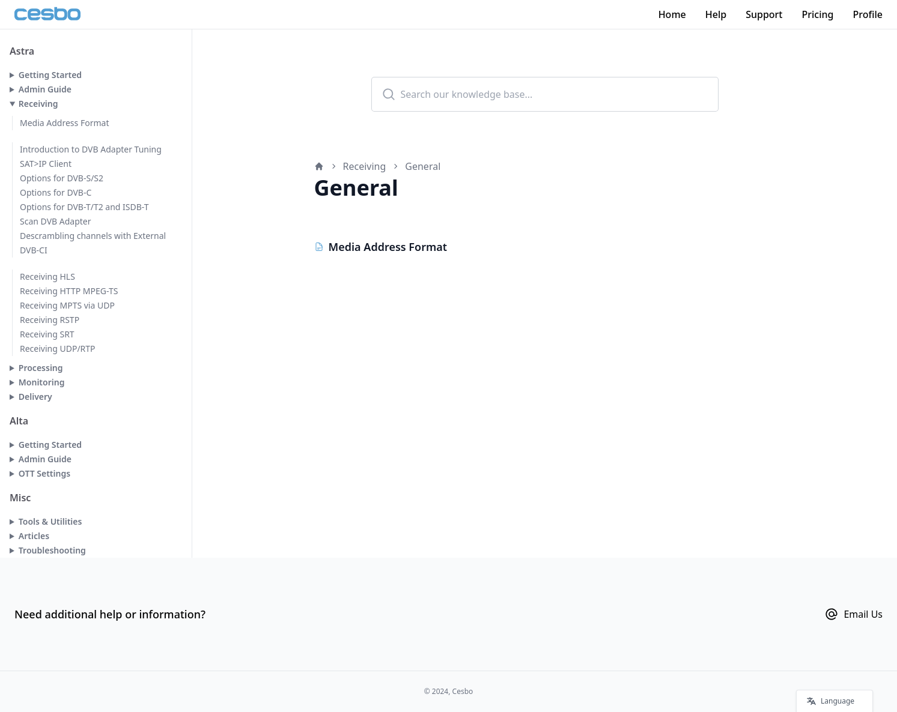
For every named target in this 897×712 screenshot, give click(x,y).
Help (715, 14)
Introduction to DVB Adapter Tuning (91, 149)
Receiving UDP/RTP (58, 348)
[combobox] (545, 94)
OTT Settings (44, 473)
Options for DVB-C (55, 192)
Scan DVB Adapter (55, 221)
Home (672, 14)
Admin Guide (45, 89)
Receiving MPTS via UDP (67, 305)
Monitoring (42, 382)
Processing (41, 367)
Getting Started (50, 74)
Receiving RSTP (49, 319)
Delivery (35, 396)
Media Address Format (64, 122)
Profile (868, 14)
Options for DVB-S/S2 (61, 178)
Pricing (818, 14)
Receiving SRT (47, 334)
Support (764, 14)
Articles (34, 536)
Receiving (38, 103)
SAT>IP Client (45, 163)
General (422, 166)
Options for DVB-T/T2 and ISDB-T (84, 207)
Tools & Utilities (50, 521)
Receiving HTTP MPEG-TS (69, 291)
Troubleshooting (52, 550)
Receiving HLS (47, 276)
